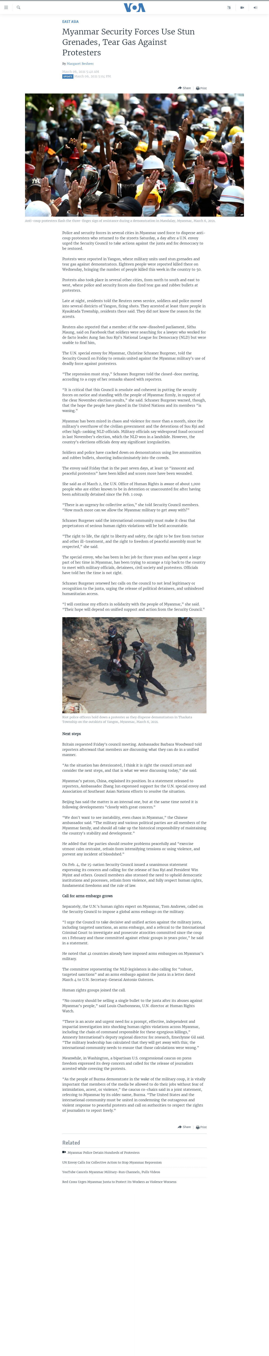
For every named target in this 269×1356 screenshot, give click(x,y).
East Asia (70, 22)
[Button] (184, 88)
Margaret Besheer (80, 64)
